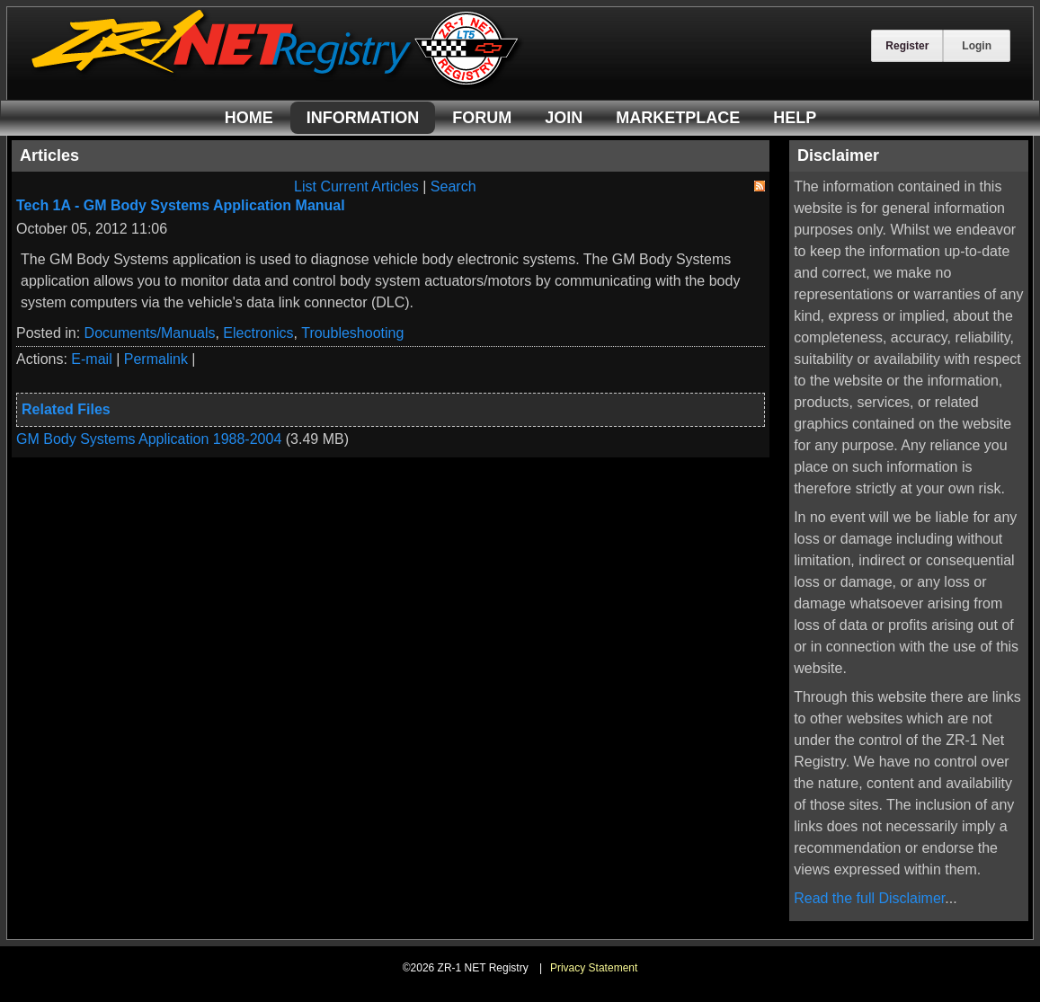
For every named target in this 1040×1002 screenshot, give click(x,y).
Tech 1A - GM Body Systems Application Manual (180, 205)
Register (907, 46)
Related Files (66, 409)
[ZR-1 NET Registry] (277, 84)
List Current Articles (356, 186)
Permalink (156, 359)
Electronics (258, 333)
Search (453, 186)
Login (976, 46)
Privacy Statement (593, 968)
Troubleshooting (352, 333)
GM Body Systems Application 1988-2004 (148, 439)
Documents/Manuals (150, 333)
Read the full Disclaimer (869, 898)
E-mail (91, 359)
